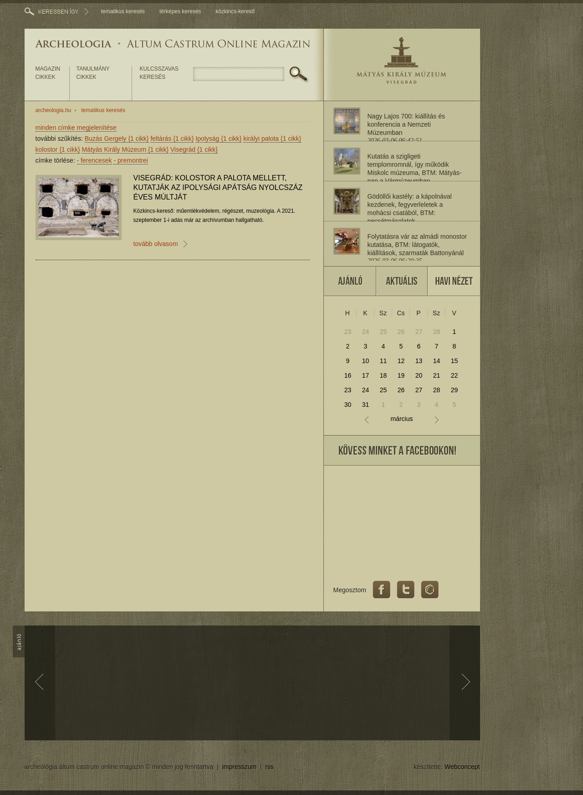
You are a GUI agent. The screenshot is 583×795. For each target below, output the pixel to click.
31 (365, 404)
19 (401, 375)
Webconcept (462, 766)
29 (454, 390)
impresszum (239, 766)
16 (348, 375)
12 (401, 360)
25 (383, 331)
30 (348, 404)
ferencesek (94, 160)
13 (419, 360)
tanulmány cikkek (93, 73)
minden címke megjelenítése (76, 127)
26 (401, 331)
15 (454, 360)
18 (383, 375)
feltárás (172, 138)
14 (436, 360)
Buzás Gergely (117, 138)
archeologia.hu (54, 110)
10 (365, 360)
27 (419, 331)
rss (269, 766)
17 (365, 375)
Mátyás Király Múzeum (125, 149)
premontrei (130, 160)
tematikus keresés (123, 11)
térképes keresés (180, 11)
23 (348, 331)
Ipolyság (218, 138)
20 (419, 375)
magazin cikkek (48, 73)
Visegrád (194, 149)
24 (365, 331)
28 (436, 331)
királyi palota (272, 138)
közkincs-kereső (235, 11)
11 (383, 360)
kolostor (58, 149)
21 (436, 375)
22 (454, 375)
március (401, 418)
